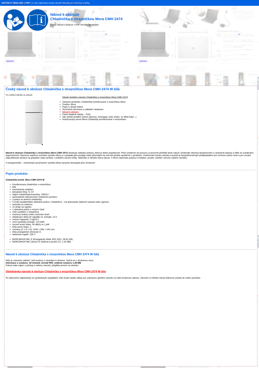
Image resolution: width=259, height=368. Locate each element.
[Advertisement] (129, 59)
